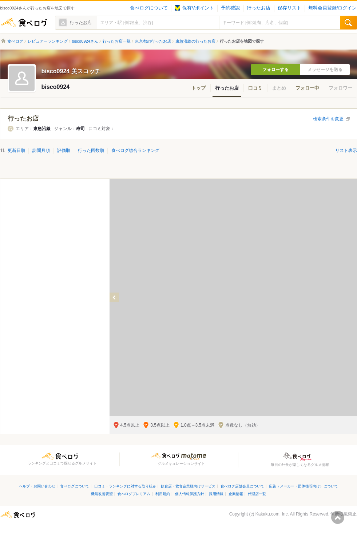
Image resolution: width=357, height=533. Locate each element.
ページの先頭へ (337, 517)
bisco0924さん (85, 41)
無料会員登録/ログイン (332, 8)
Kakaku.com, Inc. (272, 514)
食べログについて (149, 8)
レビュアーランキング (48, 41)
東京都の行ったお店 (153, 41)
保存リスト (289, 8)
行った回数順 (91, 150)
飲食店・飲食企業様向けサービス (188, 486)
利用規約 (162, 494)
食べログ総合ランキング (135, 150)
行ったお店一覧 (117, 41)
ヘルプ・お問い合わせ (37, 486)
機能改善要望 (102, 494)
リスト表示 (346, 150)
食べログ (24, 22)
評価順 (63, 150)
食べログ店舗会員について (242, 486)
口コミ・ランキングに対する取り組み (125, 486)
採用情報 (216, 494)
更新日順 (16, 150)
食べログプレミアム (134, 494)
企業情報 (236, 494)
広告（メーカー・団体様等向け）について (303, 486)
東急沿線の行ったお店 (195, 41)
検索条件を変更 (328, 118)
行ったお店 (258, 8)
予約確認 (230, 8)
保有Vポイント (194, 8)
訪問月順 (41, 150)
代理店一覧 (257, 494)
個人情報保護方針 (189, 494)
